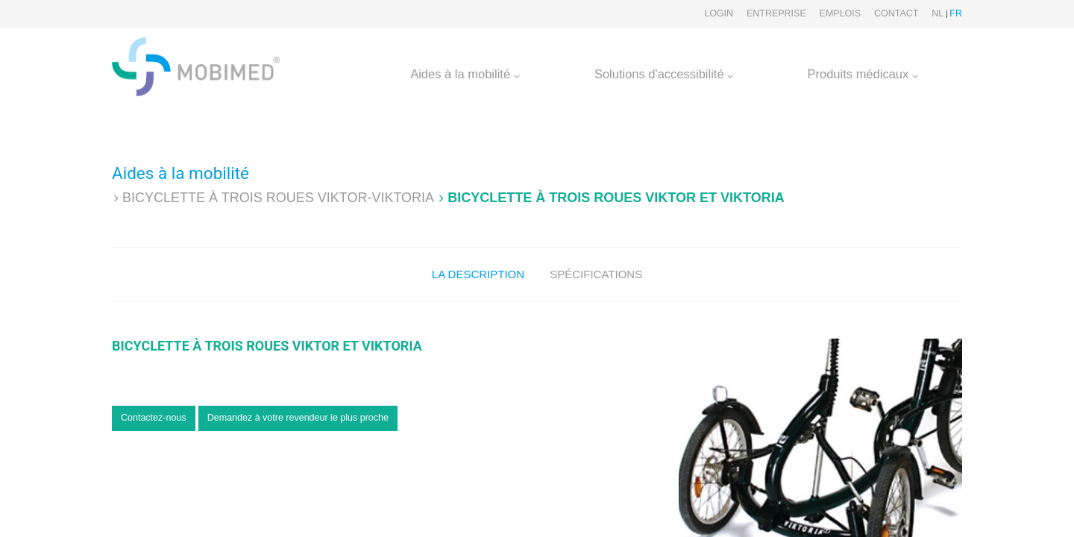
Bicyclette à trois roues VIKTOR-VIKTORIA (278, 197)
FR (955, 13)
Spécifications (596, 274)
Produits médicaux (863, 74)
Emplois (840, 13)
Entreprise (776, 13)
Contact (896, 13)
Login (718, 13)
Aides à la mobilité (465, 74)
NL (937, 13)
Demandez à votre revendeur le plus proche (298, 417)
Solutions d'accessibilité (663, 74)
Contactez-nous (153, 417)
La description (478, 274)
